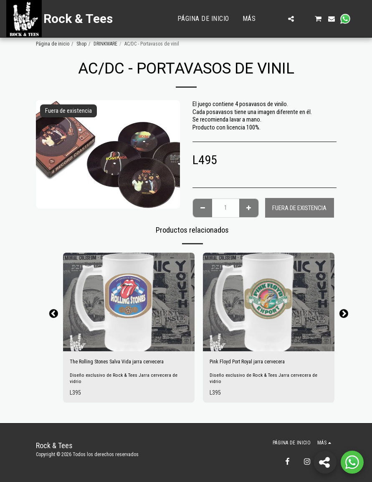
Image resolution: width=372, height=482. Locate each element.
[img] (129, 302)
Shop (81, 44)
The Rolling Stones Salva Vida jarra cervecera (123, 362)
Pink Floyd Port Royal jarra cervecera (253, 362)
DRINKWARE (105, 44)
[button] (277, 18)
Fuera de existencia (299, 208)
